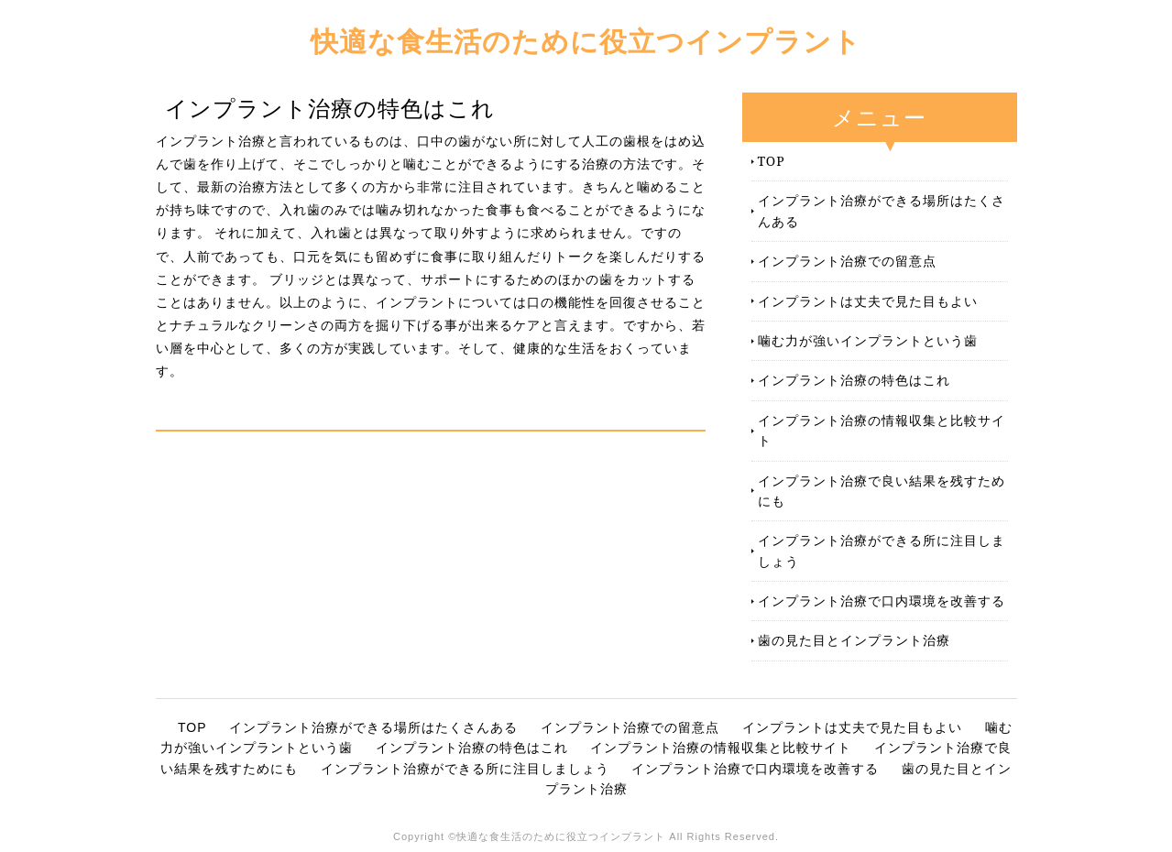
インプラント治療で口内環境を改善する (881, 600)
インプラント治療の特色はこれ (854, 379)
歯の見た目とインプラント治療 (854, 640)
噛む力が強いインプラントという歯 (868, 340)
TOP (771, 160)
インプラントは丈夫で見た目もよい (868, 301)
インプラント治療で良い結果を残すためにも (881, 490)
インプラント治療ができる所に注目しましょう (881, 550)
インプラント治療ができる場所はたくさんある (881, 210)
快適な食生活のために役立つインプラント (586, 41)
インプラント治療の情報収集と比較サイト (881, 430)
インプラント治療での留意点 (847, 260)
